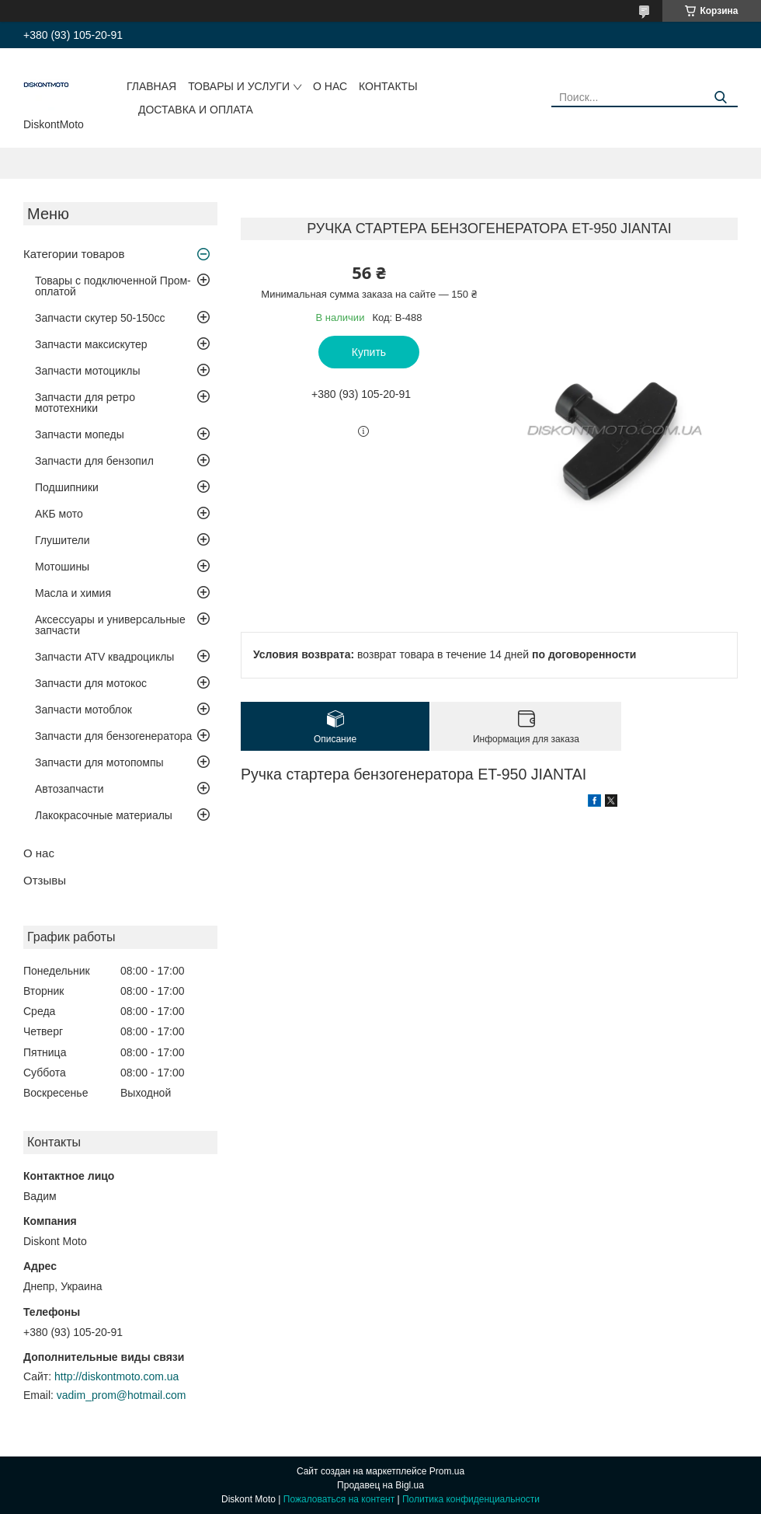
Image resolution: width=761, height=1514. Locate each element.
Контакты (388, 86)
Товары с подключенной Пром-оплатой (113, 286)
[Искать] (720, 97)
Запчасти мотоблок (83, 709)
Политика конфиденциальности (471, 1499)
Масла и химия (73, 593)
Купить (369, 352)
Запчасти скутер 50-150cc (100, 318)
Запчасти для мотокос (91, 683)
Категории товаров (73, 253)
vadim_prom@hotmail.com (121, 1395)
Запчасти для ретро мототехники (85, 402)
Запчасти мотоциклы (88, 371)
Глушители (62, 540)
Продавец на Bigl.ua (380, 1485)
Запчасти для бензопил (94, 461)
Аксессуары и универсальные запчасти (110, 625)
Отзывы (44, 880)
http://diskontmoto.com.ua (116, 1376)
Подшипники (67, 487)
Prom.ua (446, 1471)
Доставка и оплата (195, 109)
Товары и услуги (239, 86)
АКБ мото (59, 514)
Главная (151, 86)
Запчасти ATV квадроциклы (104, 657)
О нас (330, 86)
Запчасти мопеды (79, 434)
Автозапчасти (69, 789)
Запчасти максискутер (91, 344)
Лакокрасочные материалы (103, 815)
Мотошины (62, 566)
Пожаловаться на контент (338, 1499)
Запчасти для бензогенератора (113, 736)
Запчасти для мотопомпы (99, 762)
